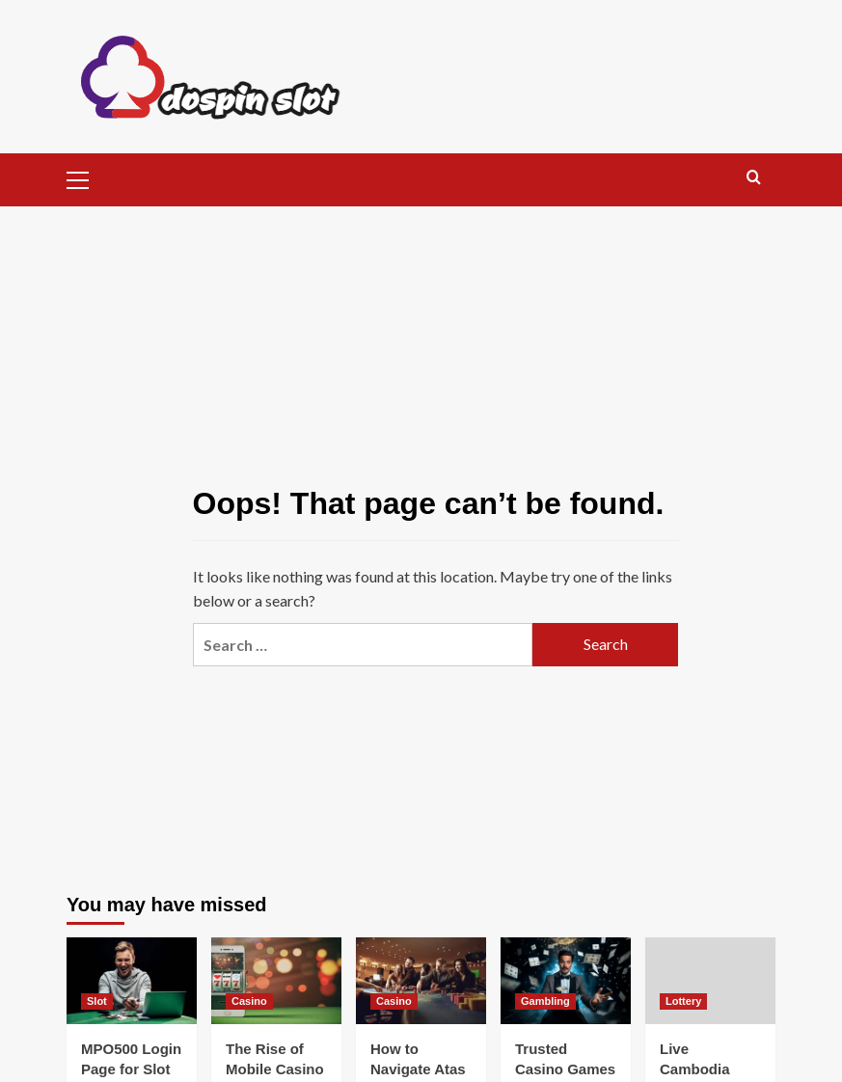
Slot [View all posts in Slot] (97, 1001)
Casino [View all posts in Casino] (249, 1001)
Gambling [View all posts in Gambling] (545, 1001)
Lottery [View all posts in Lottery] (683, 1001)
